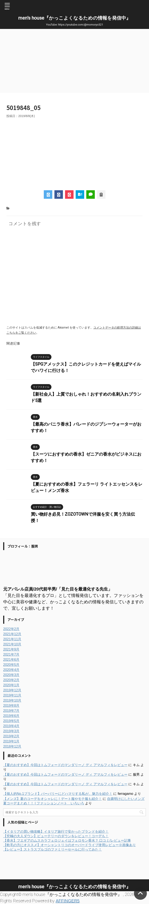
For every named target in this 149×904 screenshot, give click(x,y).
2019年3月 (11, 731)
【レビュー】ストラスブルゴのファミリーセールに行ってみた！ (52, 849)
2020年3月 (11, 675)
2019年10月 (12, 700)
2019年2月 (11, 736)
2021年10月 (12, 644)
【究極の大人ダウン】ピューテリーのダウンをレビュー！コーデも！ (56, 836)
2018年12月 (12, 746)
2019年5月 (11, 721)
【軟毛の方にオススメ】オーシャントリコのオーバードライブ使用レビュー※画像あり (69, 845)
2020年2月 (11, 680)
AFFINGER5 (67, 900)
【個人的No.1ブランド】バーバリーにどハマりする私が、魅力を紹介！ (57, 793)
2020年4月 (11, 670)
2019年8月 (11, 705)
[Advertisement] (74, 61)
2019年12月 (12, 690)
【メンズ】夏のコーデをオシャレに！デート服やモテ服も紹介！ (52, 799)
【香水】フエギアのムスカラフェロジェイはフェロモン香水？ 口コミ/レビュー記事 (67, 840)
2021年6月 (11, 659)
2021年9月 (11, 649)
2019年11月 (12, 695)
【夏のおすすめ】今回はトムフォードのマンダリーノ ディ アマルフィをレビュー (65, 765)
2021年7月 (11, 654)
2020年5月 (11, 665)
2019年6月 (11, 716)
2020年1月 (11, 685)
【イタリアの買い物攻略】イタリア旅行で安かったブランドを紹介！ (56, 831)
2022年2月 (11, 629)
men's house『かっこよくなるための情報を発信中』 (74, 18)
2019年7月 (11, 710)
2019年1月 (11, 741)
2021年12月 (12, 634)
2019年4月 (11, 726)
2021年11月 (12, 639)
